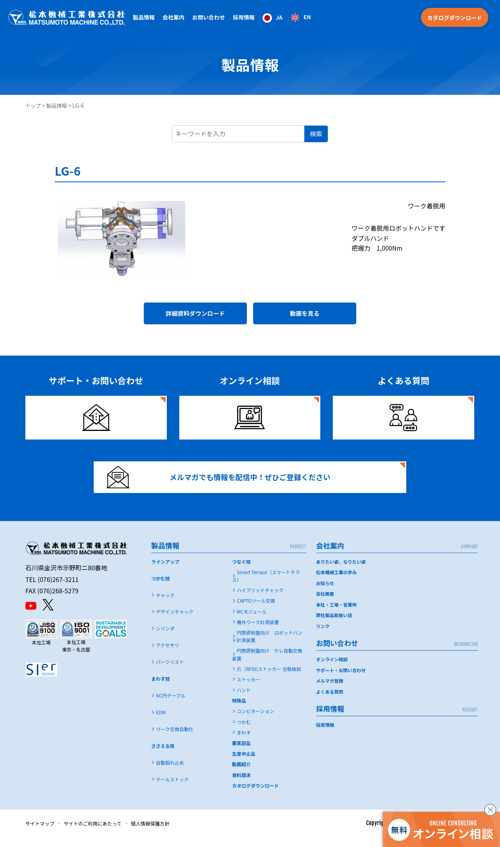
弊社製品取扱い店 (335, 624)
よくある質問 (330, 700)
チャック (165, 604)
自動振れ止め (170, 772)
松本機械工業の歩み (337, 582)
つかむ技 (160, 588)
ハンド (244, 700)
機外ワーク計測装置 (258, 631)
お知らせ (325, 592)
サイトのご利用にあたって (100, 833)
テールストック (172, 789)
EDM (161, 722)
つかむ (244, 731)
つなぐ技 (241, 571)
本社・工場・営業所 (337, 613)
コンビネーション (255, 721)
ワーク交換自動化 (174, 739)
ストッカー (248, 689)
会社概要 (325, 603)
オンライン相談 (332, 668)
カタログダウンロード (454, 17)
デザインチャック (174, 621)
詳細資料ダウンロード (195, 315)
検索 (316, 133)
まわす (244, 742)
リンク (323, 635)
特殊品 (239, 710)
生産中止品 (243, 763)
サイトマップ (41, 833)
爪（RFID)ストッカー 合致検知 (269, 678)
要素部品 (241, 753)
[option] (300, 17)
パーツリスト (170, 672)
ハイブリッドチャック (260, 600)
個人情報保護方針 (164, 833)
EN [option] (307, 17)
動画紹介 (241, 774)
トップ (33, 105)
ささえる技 (163, 756)
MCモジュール (252, 621)
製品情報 (58, 105)
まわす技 (160, 688)
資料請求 (241, 784)
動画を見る (304, 315)
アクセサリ (167, 655)
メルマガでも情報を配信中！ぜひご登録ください (225, 483)
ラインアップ (165, 571)
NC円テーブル (171, 705)
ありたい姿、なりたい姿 (342, 571)
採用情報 (244, 17)
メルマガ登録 (330, 689)
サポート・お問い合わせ (342, 679)
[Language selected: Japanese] (287, 17)
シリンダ (165, 638)
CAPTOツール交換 (256, 610)
